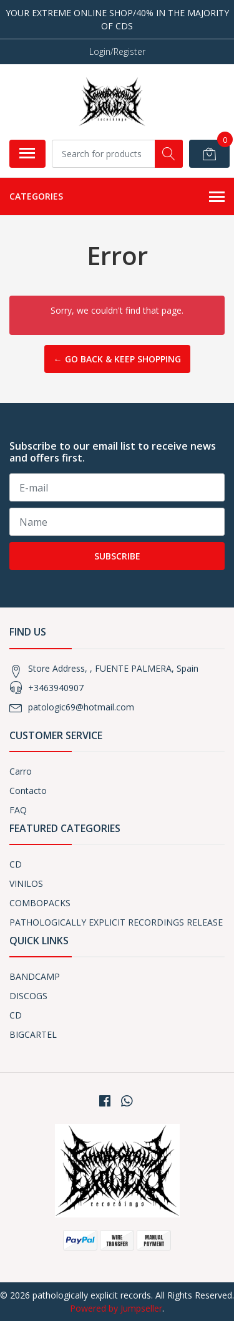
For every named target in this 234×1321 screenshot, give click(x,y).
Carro (20, 771)
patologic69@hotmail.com (81, 707)
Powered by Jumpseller (116, 1308)
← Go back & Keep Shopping (117, 359)
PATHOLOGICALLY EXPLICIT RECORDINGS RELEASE (116, 922)
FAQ (18, 810)
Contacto (28, 790)
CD (15, 864)
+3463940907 (56, 688)
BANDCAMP (34, 976)
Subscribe (117, 556)
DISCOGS (28, 996)
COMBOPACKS (40, 903)
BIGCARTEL (33, 1034)
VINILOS (26, 883)
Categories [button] (117, 197)
